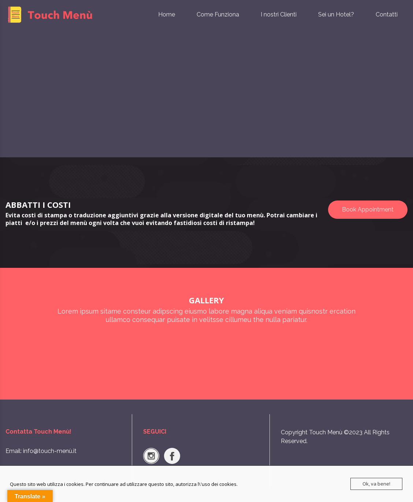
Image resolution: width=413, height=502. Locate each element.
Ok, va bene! (376, 483)
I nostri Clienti (279, 14)
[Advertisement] (206, 102)
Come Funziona (218, 14)
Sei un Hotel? (336, 14)
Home (166, 14)
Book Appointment (368, 209)
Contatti (387, 14)
